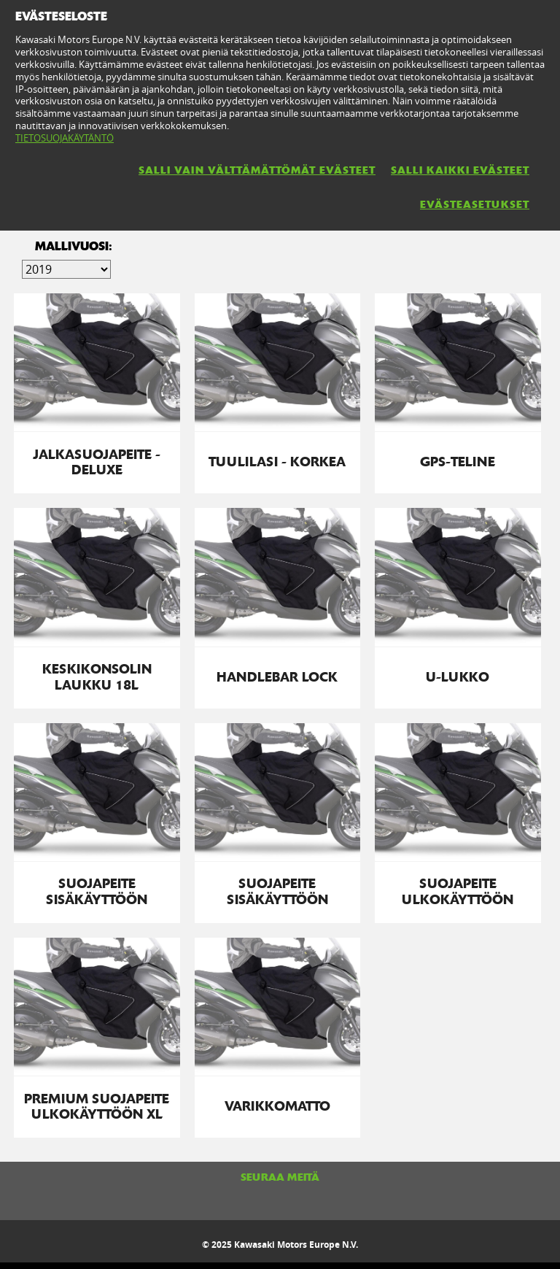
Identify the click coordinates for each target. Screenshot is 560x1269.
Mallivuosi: (73, 246)
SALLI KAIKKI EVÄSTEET (460, 170)
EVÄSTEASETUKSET (474, 204)
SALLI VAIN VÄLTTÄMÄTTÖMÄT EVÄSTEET (257, 170)
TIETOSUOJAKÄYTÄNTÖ (64, 137)
